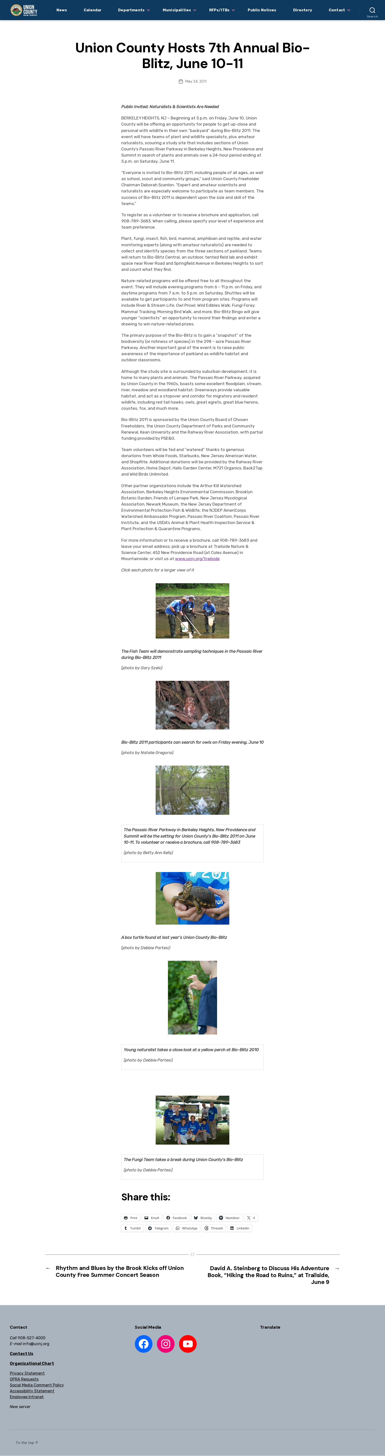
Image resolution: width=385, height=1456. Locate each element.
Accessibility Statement (32, 1391)
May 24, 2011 (195, 81)
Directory (302, 10)
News (61, 10)
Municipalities (177, 10)
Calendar (92, 10)
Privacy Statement (27, 1373)
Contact (337, 10)
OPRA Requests (24, 1379)
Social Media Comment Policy (37, 1385)
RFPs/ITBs (219, 10)
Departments (131, 10)
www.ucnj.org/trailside (197, 558)
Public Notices (262, 10)
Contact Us (21, 1354)
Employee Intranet (27, 1397)
